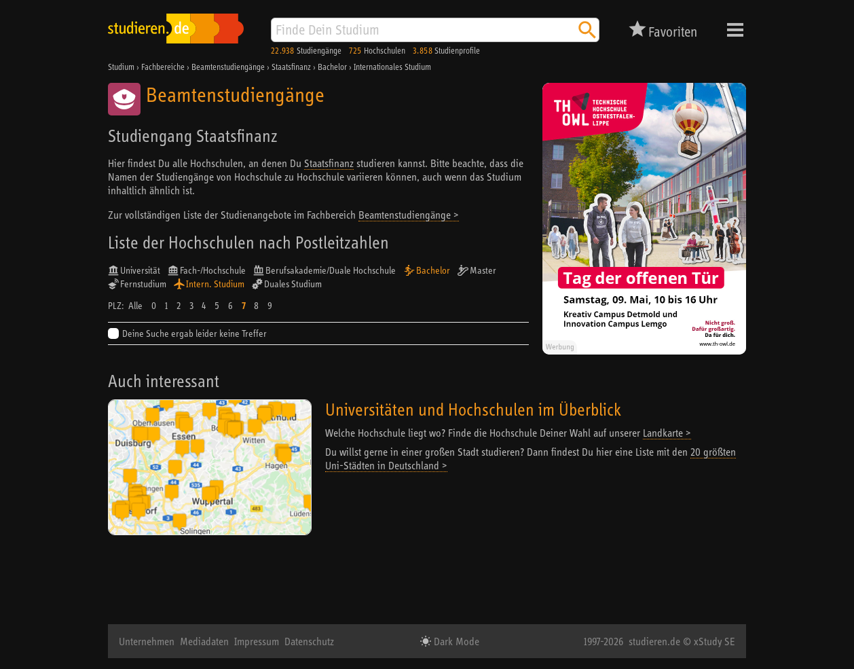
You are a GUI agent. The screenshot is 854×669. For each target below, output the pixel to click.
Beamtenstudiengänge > (408, 215)
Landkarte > (667, 433)
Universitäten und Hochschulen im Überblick (473, 409)
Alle (135, 305)
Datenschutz (309, 641)
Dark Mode (455, 641)
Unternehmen (146, 641)
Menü (735, 30)
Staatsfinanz (329, 163)
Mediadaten (204, 641)
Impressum (256, 641)
